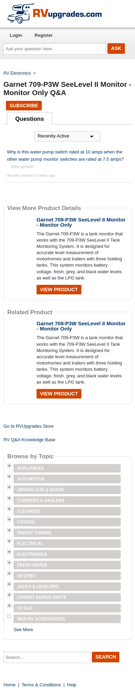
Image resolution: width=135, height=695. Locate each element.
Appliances (30, 468)
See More (23, 629)
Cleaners (28, 511)
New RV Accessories (41, 619)
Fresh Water (32, 565)
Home (9, 684)
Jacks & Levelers (37, 586)
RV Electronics (17, 73)
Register (43, 35)
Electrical (30, 543)
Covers (26, 522)
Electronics (32, 554)
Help (72, 684)
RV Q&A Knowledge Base (29, 439)
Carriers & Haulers (40, 500)
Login (16, 35)
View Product (59, 289)
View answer (22, 166)
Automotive (31, 479)
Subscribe (23, 105)
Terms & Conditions (41, 684)
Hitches (26, 575)
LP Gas (24, 608)
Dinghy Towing (34, 532)
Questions (29, 119)
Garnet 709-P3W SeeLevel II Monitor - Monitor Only (81, 222)
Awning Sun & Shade (40, 489)
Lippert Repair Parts (41, 597)
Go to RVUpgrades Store (28, 426)
